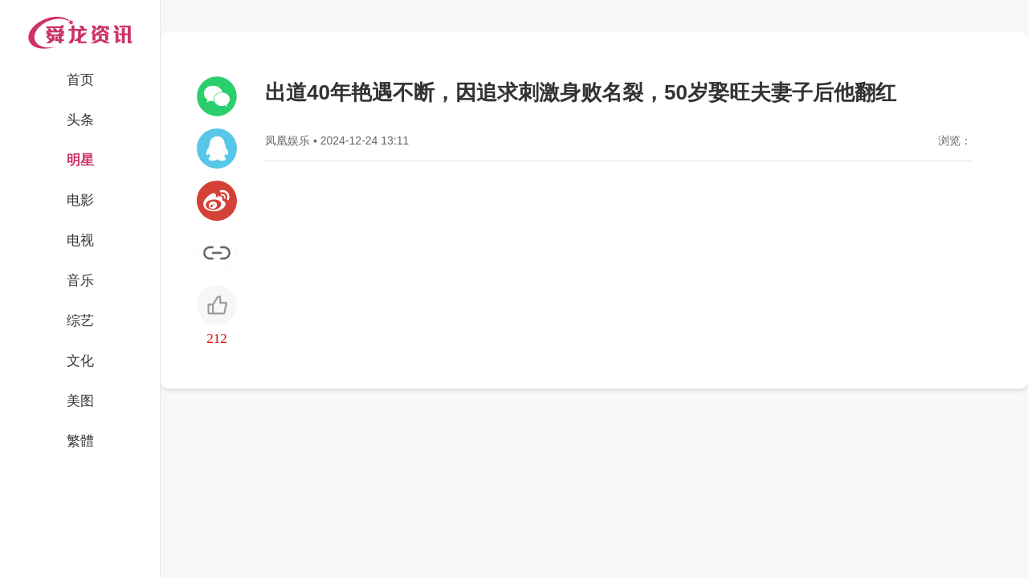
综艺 (80, 320)
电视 (80, 240)
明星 (80, 160)
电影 (80, 200)
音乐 (80, 280)
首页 (80, 80)
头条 (80, 120)
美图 (80, 401)
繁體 (80, 441)
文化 (80, 360)
